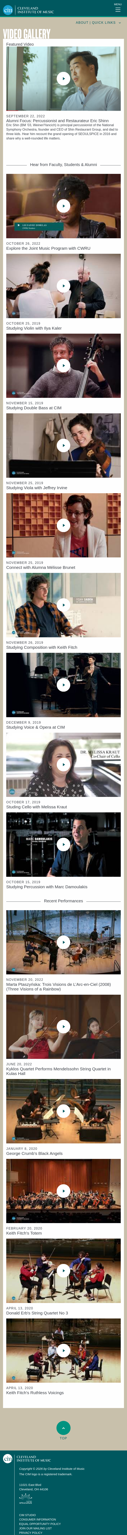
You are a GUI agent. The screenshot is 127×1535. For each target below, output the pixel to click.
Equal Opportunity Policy (40, 1524)
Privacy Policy (30, 1532)
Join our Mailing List (35, 1528)
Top (63, 1430)
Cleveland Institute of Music (27, 1458)
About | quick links (96, 22)
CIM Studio (27, 1515)
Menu (118, 4)
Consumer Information (37, 1519)
